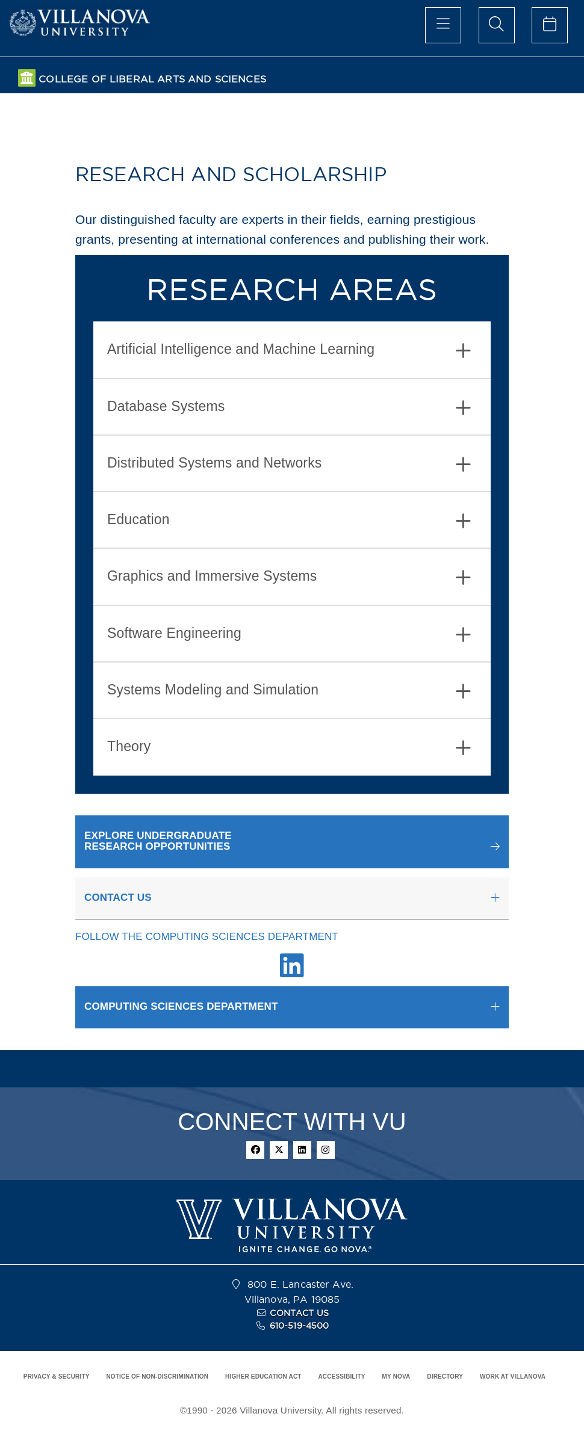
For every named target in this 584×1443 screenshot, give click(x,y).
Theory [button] (289, 747)
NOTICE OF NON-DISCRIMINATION (157, 1376)
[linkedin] (302, 1150)
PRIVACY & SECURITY (56, 1376)
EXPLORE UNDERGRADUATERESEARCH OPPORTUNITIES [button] (158, 841)
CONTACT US (299, 1313)
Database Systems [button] (289, 407)
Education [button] (289, 520)
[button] (292, 841)
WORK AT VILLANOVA (512, 1376)
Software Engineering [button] (289, 634)
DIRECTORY (445, 1376)
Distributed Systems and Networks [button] (289, 464)
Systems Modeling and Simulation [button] (289, 691)
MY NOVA (396, 1376)
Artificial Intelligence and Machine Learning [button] (289, 350)
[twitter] (279, 1150)
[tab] (292, 349)
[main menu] (443, 25)
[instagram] (326, 1150)
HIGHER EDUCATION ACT (263, 1376)
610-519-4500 (299, 1325)
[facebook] (255, 1150)
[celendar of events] (550, 25)
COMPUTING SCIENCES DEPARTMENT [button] (181, 1006)
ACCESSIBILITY (341, 1376)
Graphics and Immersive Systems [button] (289, 577)
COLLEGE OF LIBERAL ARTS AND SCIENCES (152, 79)
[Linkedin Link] (291, 972)
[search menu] (497, 25)
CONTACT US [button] (118, 897)
